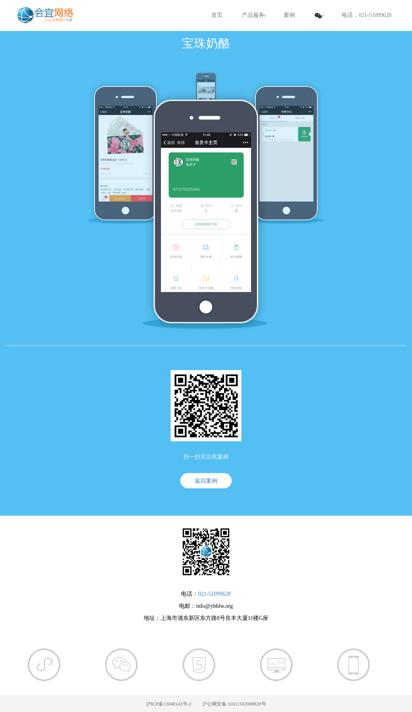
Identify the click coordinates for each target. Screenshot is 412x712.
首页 (216, 15)
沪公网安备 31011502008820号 (234, 704)
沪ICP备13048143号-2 (169, 704)
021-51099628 (214, 594)
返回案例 (206, 481)
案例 (289, 15)
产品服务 (253, 15)
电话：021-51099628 (366, 15)
